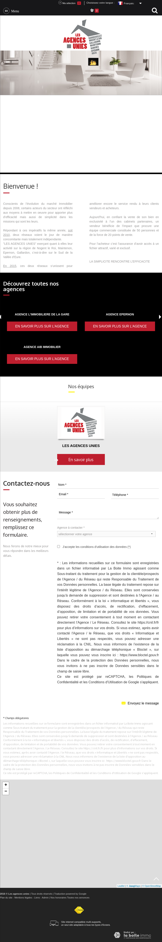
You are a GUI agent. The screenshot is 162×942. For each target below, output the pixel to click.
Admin (45, 897)
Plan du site (6, 897)
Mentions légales (23, 897)
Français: (129, 3)
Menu (14, 10)
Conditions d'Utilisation (106, 682)
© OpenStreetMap (151, 886)
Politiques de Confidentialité (71, 773)
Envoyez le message (140, 703)
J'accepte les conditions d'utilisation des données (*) (96, 547)
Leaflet (121, 886)
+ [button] (5, 785)
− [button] (5, 791)
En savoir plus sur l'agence (42, 326)
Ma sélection (69, 3)
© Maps (133, 886)
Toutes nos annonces (78, 897)
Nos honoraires (58, 897)
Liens (37, 897)
